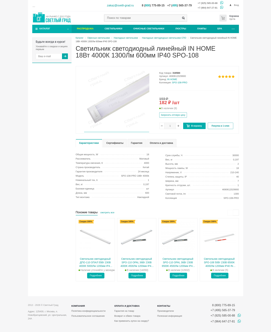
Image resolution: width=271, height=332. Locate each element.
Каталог (45, 28)
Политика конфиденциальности (88, 311)
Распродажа (85, 28)
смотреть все (107, 212)
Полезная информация (169, 316)
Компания (78, 306)
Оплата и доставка (127, 306)
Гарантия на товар (124, 311)
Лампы (201, 28)
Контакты (163, 306)
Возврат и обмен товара (127, 316)
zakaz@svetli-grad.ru (120, 5)
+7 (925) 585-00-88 (208, 3)
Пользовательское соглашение (88, 316)
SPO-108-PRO (179, 82)
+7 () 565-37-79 (179, 5)
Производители (165, 311)
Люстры (180, 28)
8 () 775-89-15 (153, 5)
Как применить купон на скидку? (131, 321)
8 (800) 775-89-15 (223, 305)
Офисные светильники (148, 28)
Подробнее (96, 275)
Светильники (113, 28)
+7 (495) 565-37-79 (223, 310)
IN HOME (172, 79)
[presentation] (230, 213)
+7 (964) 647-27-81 (208, 7)
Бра (219, 28)
